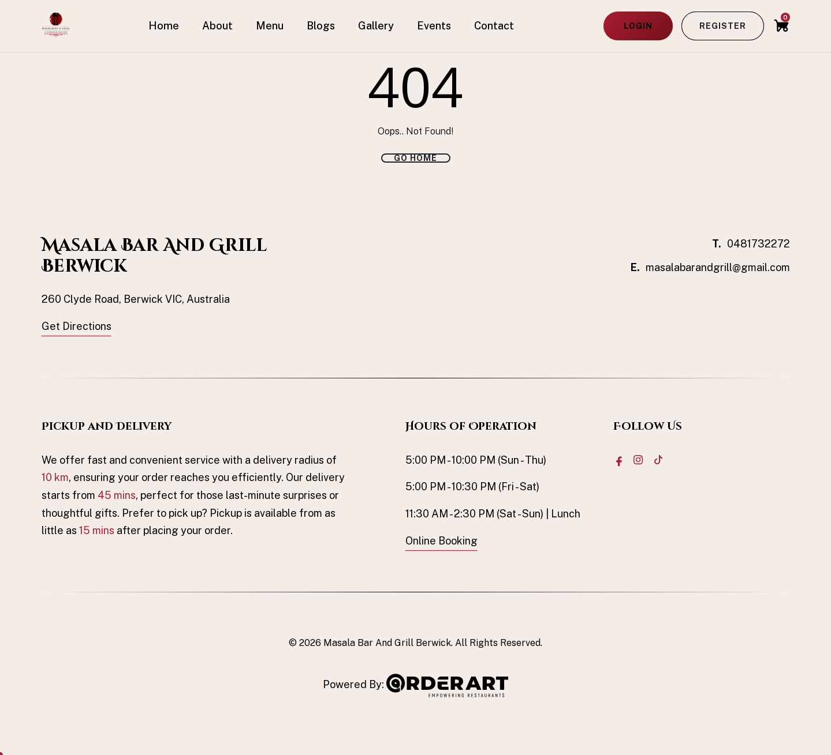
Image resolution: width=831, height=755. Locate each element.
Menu (270, 26)
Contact (494, 26)
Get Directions (76, 326)
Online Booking (441, 541)
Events (434, 26)
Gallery (376, 26)
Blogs (321, 26)
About (217, 26)
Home (163, 26)
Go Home (415, 158)
